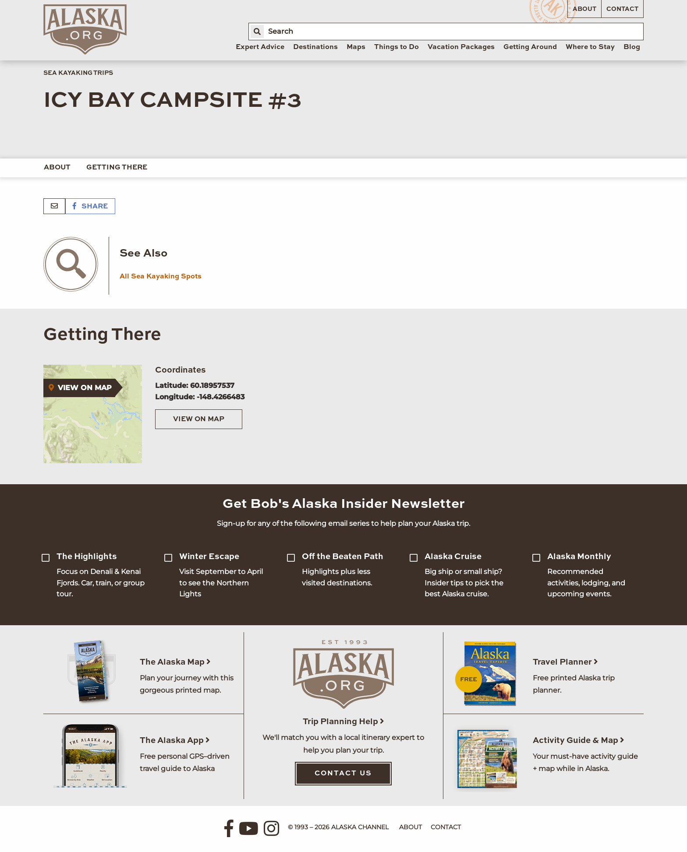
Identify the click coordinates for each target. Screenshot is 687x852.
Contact (622, 9)
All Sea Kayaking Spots (161, 276)
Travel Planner (565, 662)
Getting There (116, 167)
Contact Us (343, 773)
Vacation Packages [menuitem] (461, 47)
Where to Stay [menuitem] (590, 47)
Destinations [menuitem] (315, 47)
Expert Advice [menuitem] (260, 47)
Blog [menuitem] (631, 47)
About (584, 9)
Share (90, 206)
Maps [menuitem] (356, 47)
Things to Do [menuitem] (396, 47)
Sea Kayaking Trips (78, 73)
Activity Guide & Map (578, 740)
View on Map (198, 419)
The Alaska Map (175, 662)
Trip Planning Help (343, 722)
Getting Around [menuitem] (530, 47)
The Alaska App (175, 740)
